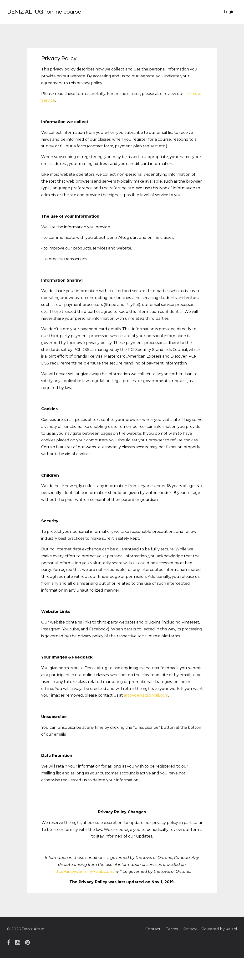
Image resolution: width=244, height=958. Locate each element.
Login (229, 12)
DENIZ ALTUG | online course (44, 12)
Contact (151, 929)
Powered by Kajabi (219, 929)
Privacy (190, 929)
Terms (171, 929)
